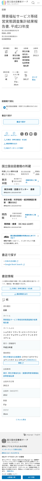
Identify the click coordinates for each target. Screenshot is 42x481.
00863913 (31, 359)
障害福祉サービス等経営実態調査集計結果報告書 (20, 321)
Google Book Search (15, 264)
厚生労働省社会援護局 (12, 356)
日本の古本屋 (11, 261)
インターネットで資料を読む (12, 449)
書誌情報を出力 (10, 143)
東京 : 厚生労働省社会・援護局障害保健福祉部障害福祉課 (21, 374)
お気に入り (7, 134)
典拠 (21, 363)
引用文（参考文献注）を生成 (15, 139)
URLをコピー (14, 134)
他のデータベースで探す (13, 148)
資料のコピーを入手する (10, 453)
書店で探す (21, 121)
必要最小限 (11, 477)
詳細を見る (10, 471)
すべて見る (34, 78)
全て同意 (31, 477)
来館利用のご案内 (33, 181)
